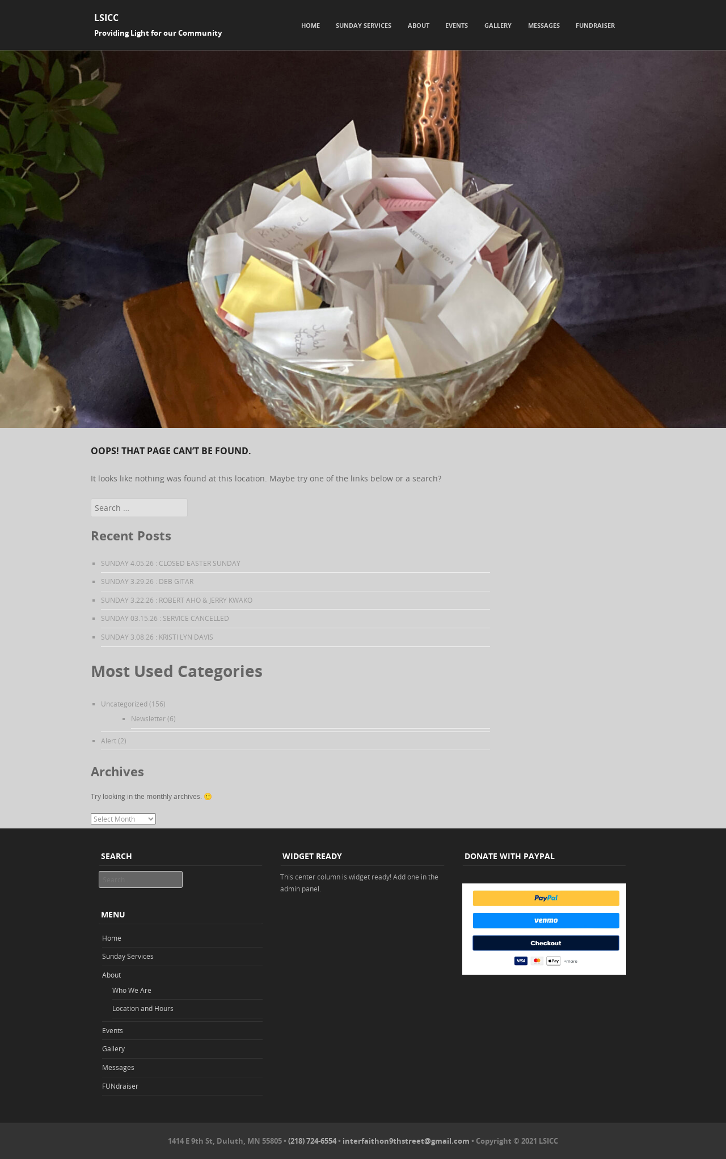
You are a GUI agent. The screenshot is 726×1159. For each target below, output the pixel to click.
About (418, 25)
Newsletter (148, 718)
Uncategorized (124, 703)
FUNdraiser (595, 25)
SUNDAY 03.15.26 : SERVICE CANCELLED (165, 618)
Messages (544, 25)
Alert (108, 740)
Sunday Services (363, 25)
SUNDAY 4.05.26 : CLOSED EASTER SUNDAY (170, 563)
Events (456, 25)
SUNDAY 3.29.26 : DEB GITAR (147, 581)
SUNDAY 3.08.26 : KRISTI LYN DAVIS (157, 636)
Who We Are (131, 990)
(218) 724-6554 (312, 1141)
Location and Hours (143, 1008)
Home (310, 25)
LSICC (106, 17)
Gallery (498, 25)
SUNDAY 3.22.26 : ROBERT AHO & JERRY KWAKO (176, 599)
